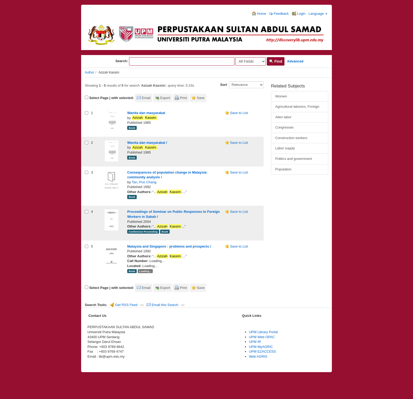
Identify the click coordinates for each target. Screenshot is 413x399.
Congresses (284, 127)
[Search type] (250, 61)
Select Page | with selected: (111, 98)
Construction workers (291, 138)
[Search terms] (181, 61)
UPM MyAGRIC (261, 347)
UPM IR (255, 342)
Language (318, 14)
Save (201, 98)
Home (259, 13)
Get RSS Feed (123, 305)
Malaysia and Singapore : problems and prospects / (169, 246)
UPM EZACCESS (262, 351)
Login (298, 13)
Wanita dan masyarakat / (147, 143)
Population (283, 169)
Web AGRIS (258, 356)
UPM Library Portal (263, 332)
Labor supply (285, 148)
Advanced (295, 61)
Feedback (279, 14)
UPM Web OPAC (262, 337)
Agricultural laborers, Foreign (297, 107)
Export (165, 98)
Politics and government (293, 159)
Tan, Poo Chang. (144, 182)
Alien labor (283, 117)
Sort (223, 85)
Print (183, 98)
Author (89, 72)
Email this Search (162, 305)
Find (275, 61)
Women (281, 96)
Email (146, 98)
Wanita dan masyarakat (146, 113)
